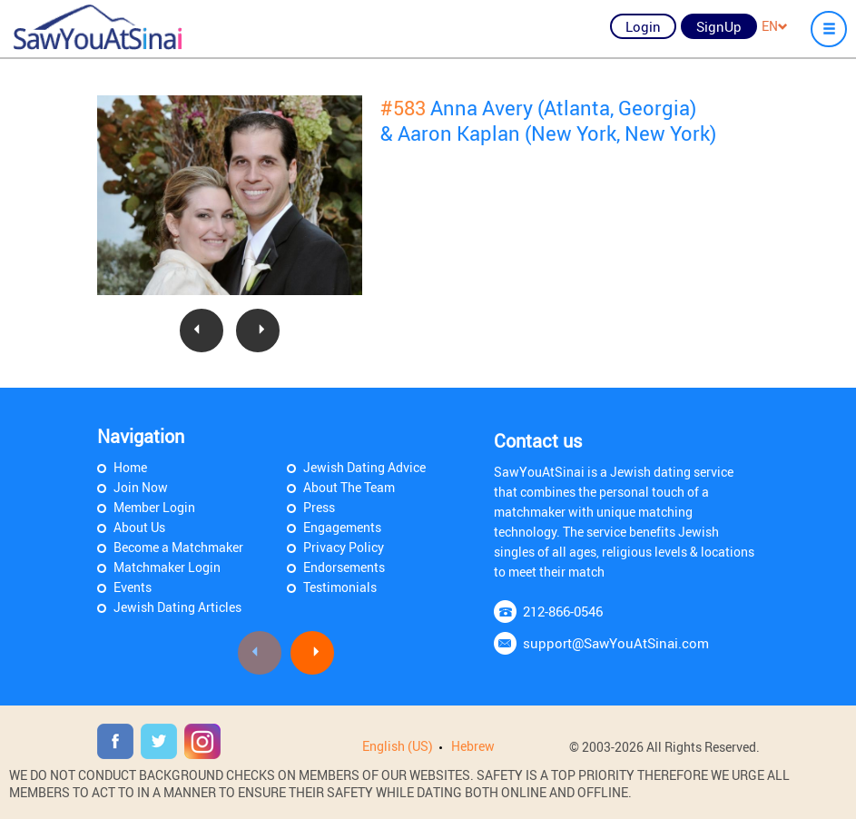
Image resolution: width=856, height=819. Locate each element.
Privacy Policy (343, 547)
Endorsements (344, 567)
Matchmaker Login (167, 567)
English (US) (397, 746)
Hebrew (473, 746)
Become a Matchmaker (178, 547)
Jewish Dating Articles (177, 607)
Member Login (154, 507)
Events (132, 587)
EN (775, 26)
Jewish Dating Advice (364, 467)
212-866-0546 (563, 611)
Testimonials (340, 587)
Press (319, 507)
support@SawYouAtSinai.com (616, 643)
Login (643, 26)
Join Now (140, 487)
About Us (139, 527)
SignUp (719, 26)
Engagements (342, 527)
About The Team (349, 487)
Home (130, 467)
